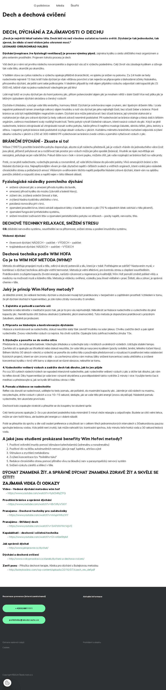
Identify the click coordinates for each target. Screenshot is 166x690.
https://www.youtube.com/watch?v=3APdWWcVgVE (40, 526)
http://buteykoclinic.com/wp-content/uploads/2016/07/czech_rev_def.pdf (52, 569)
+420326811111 (24, 608)
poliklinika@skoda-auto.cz (24, 620)
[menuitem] (92, 596)
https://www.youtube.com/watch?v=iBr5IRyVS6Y (37, 504)
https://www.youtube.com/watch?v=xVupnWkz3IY (38, 515)
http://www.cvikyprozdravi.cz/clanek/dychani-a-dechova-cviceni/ (46, 558)
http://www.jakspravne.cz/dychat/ (28, 547)
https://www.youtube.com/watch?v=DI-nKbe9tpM (38, 537)
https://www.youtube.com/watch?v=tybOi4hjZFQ (37, 493)
